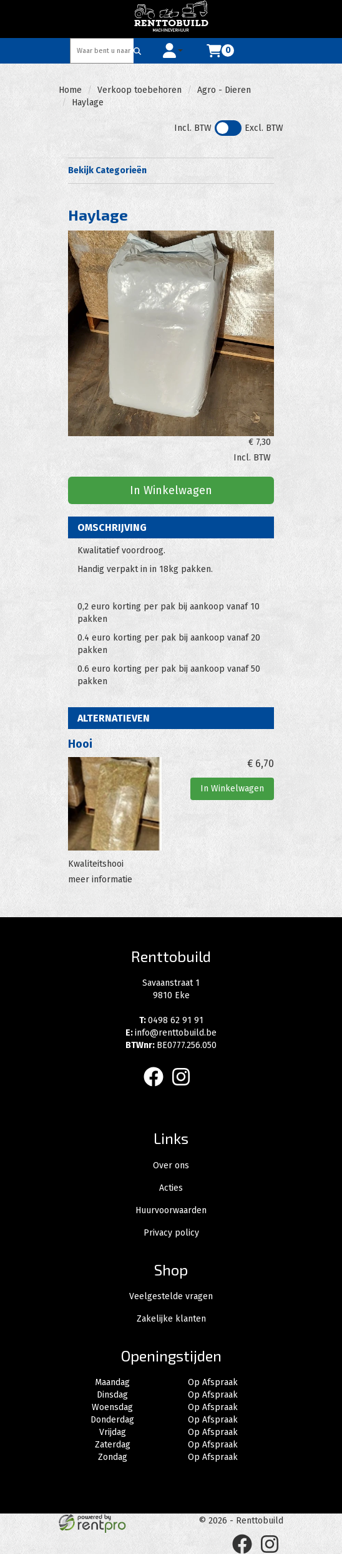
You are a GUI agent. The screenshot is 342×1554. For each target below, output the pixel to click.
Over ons (171, 1165)
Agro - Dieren (224, 90)
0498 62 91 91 (171, 1020)
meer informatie (100, 879)
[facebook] (157, 1089)
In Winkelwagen (171, 490)
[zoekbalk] (102, 51)
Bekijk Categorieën (171, 170)
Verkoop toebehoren (139, 90)
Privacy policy (171, 1232)
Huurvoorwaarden (171, 1210)
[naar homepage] (171, 18)
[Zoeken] (137, 51)
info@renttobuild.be (171, 1032)
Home (70, 90)
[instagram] (184, 1089)
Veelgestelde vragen (171, 1296)
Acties (171, 1188)
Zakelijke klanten (171, 1318)
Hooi (80, 744)
